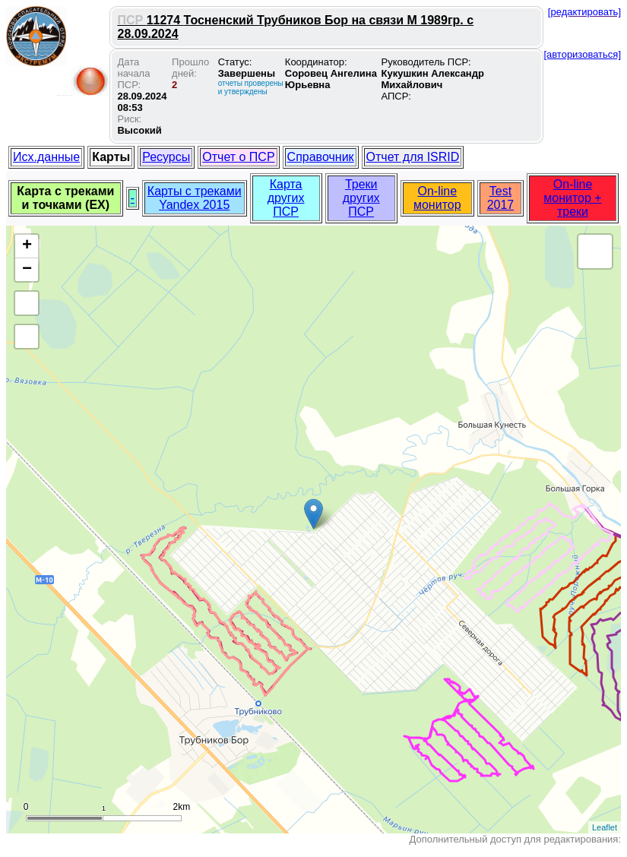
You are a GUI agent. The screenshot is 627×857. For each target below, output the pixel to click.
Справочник (320, 156)
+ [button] (27, 246)
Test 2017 (501, 198)
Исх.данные (46, 156)
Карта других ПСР (286, 198)
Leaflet (604, 827)
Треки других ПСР (361, 198)
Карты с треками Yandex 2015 (194, 198)
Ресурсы (166, 156)
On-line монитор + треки (572, 198)
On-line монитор (437, 198)
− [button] (27, 269)
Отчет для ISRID (413, 156)
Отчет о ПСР (238, 156)
